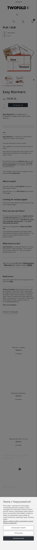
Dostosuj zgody (18, 533)
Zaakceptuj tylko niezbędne (18, 527)
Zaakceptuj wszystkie (18, 538)
